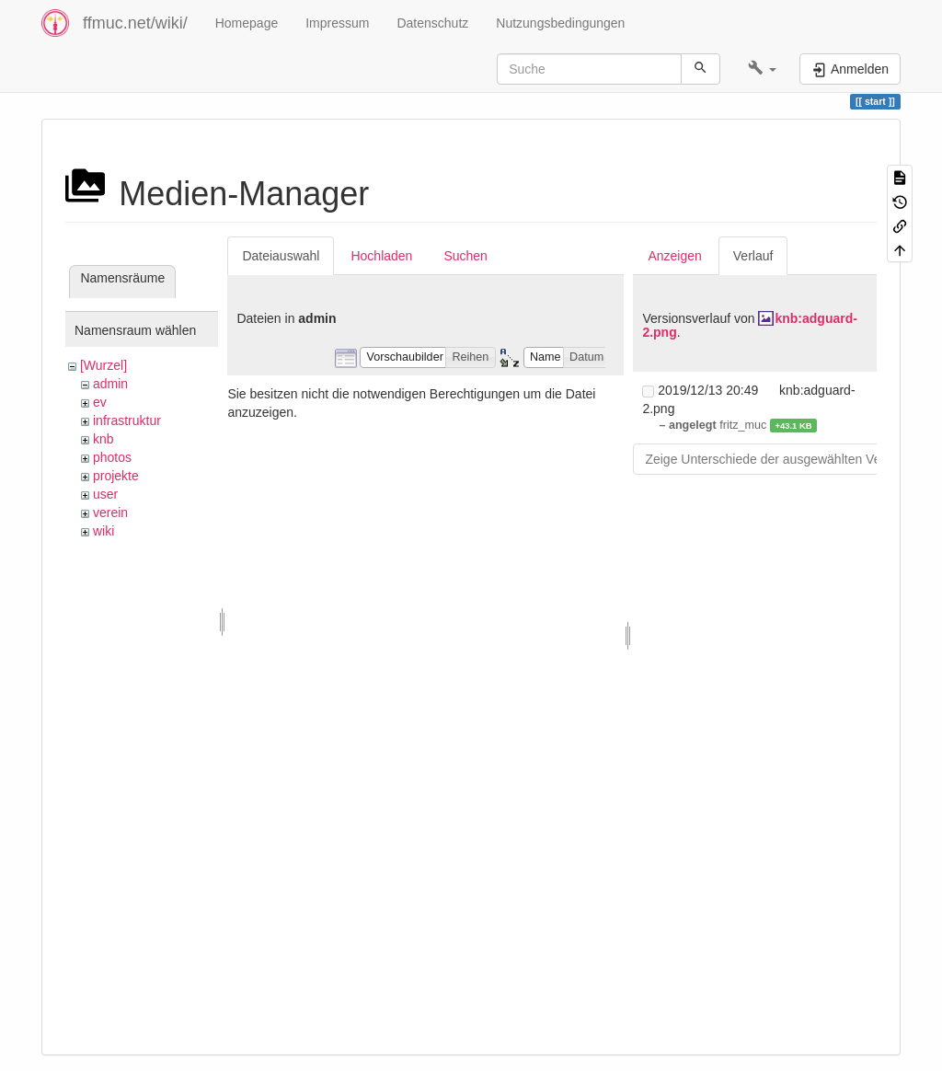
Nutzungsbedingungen (560, 23)
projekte (116, 475)
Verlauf (753, 255)
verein (110, 512)
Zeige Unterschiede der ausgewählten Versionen (784, 459)
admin (110, 383)
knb (103, 439)
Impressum (337, 23)
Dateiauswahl (280, 255)
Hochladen (381, 255)
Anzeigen (674, 255)
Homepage (247, 23)
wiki (103, 531)
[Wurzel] (103, 365)
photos (112, 457)
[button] (762, 69)
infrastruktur (127, 420)
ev (100, 402)
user (105, 494)
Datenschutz (432, 23)
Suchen (465, 255)
